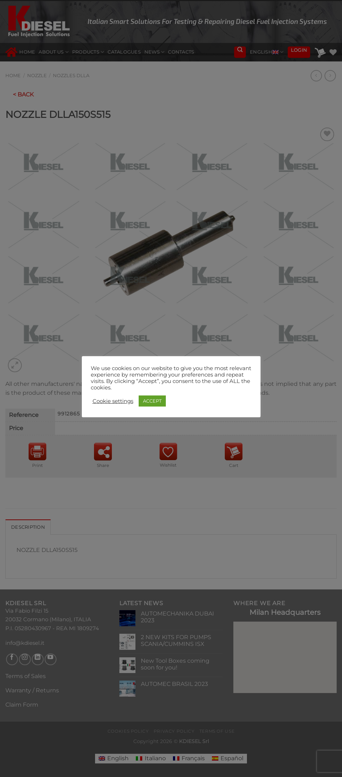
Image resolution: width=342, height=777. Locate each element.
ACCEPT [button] (152, 401)
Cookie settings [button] (113, 401)
